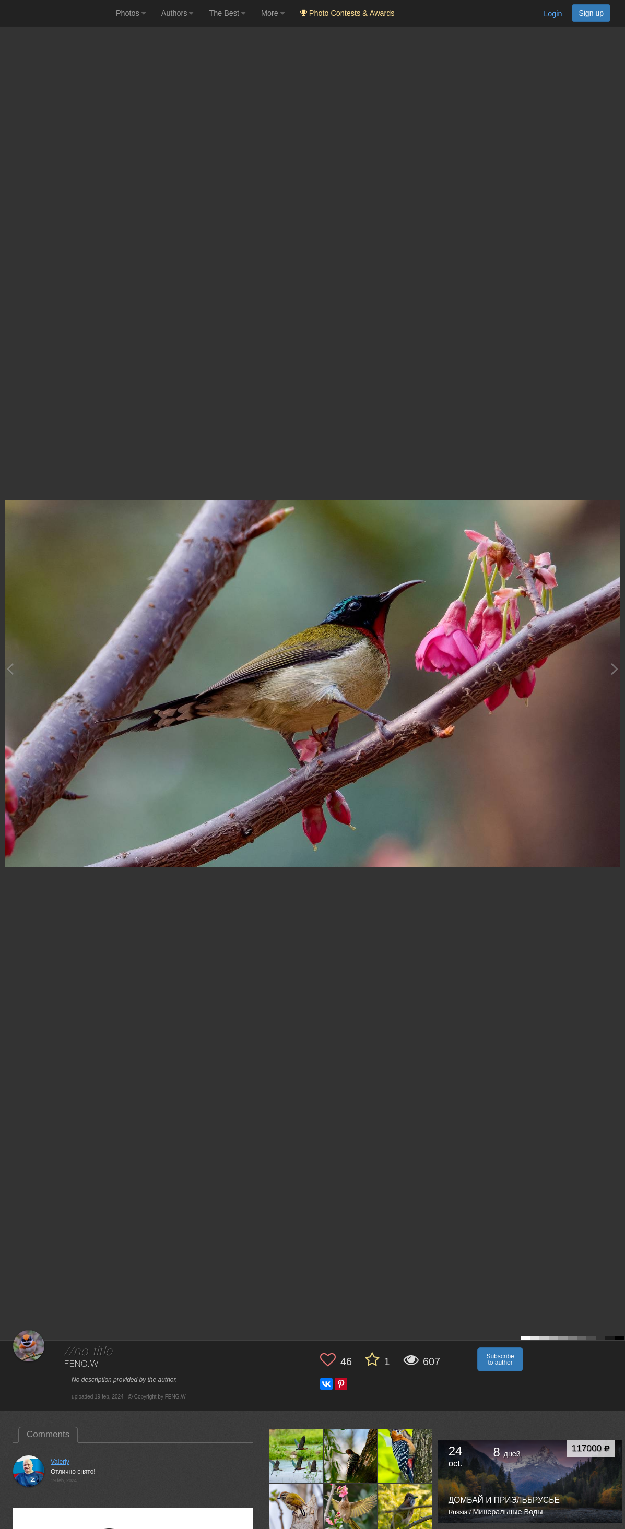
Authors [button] (177, 13)
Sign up (591, 13)
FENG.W (81, 1364)
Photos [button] (131, 13)
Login (553, 13)
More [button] (273, 13)
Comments (48, 1434)
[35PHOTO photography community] (56, 13)
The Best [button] (227, 13)
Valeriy (60, 1461)
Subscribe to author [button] (500, 1359)
